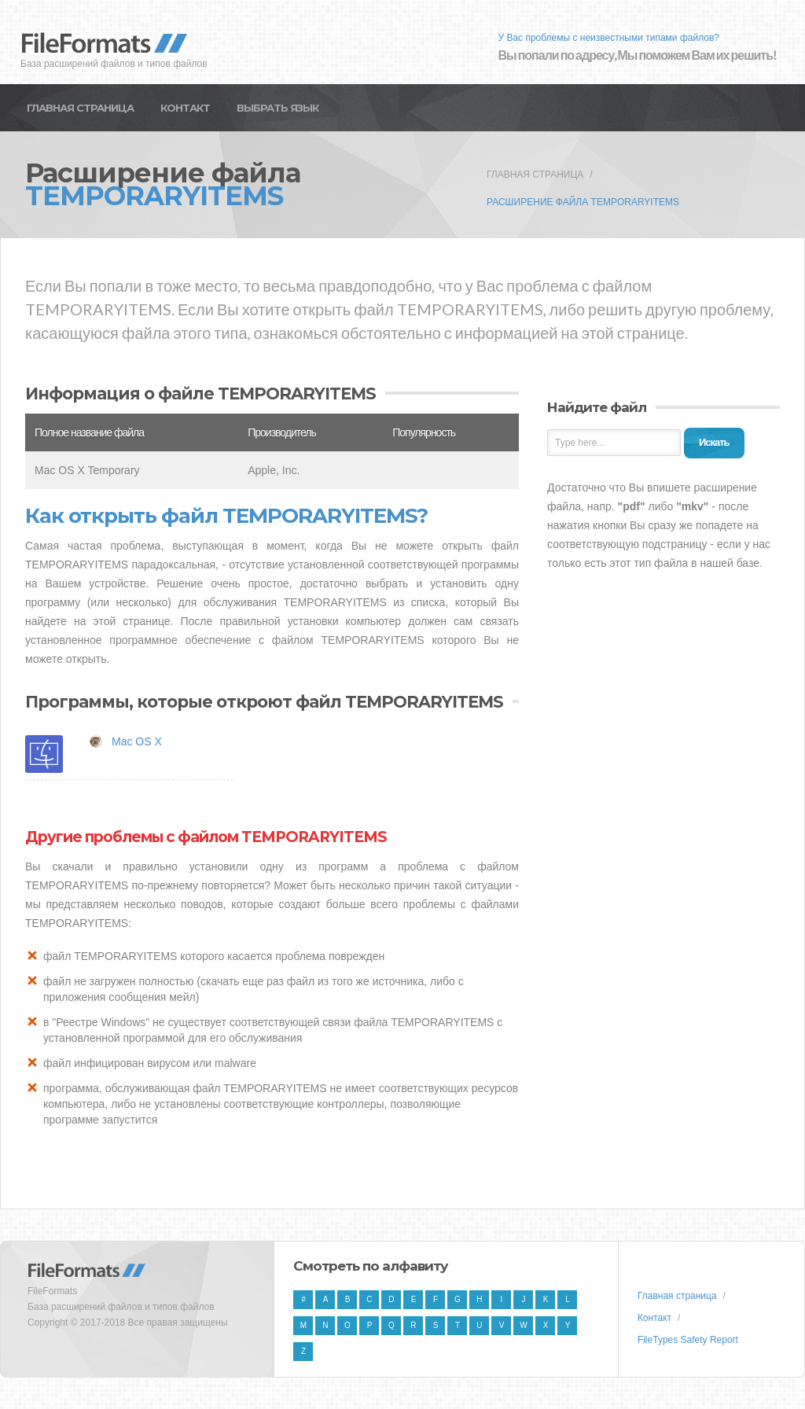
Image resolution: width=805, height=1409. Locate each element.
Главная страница (80, 107)
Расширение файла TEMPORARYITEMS (583, 202)
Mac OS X (137, 741)
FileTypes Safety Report (688, 1339)
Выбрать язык (277, 107)
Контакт (185, 107)
